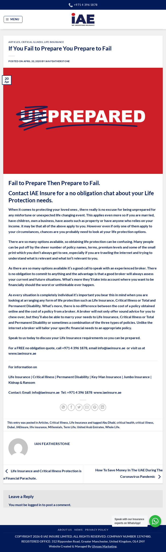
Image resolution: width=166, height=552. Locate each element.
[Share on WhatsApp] (63, 407)
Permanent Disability (73, 377)
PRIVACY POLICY (97, 529)
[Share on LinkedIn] (102, 407)
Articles (14, 42)
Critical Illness (32, 42)
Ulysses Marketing (104, 546)
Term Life (70, 427)
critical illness (144, 422)
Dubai (11, 427)
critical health (125, 422)
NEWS (78, 529)
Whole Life (112, 427)
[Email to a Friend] (87, 407)
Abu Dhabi (108, 422)
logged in (35, 505)
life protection (123, 232)
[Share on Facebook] (71, 407)
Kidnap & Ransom (21, 382)
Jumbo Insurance (137, 377)
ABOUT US (65, 529)
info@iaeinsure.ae (111, 348)
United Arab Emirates (90, 427)
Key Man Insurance (106, 377)
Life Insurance (54, 42)
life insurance (38, 427)
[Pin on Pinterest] (94, 407)
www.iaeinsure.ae (22, 353)
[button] (13, 19)
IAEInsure (22, 427)
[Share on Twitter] (79, 407)
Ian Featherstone (57, 61)
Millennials (55, 427)
